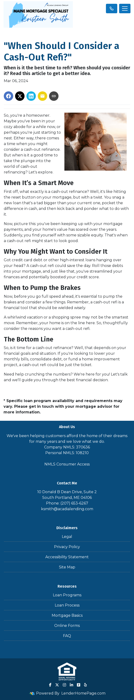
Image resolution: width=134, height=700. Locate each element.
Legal (67, 536)
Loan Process (67, 605)
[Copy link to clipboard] (54, 96)
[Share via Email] (42, 96)
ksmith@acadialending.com (67, 509)
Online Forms (67, 625)
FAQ (67, 636)
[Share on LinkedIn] (31, 96)
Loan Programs (67, 595)
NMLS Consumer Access (67, 464)
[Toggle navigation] (124, 8)
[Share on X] (20, 96)
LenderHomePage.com (83, 693)
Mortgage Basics (67, 615)
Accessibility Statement (67, 557)
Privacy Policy (67, 547)
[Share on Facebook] (8, 96)
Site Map (67, 567)
